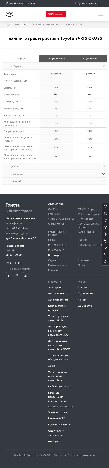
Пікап (81, 265)
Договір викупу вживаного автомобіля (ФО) (58, 330)
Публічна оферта (59, 386)
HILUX (52, 240)
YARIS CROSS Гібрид (61, 218)
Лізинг (82, 299)
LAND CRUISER (87, 231)
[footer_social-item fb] (8, 275)
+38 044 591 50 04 (17, 227)
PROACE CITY (56, 249)
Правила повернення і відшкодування (57, 396)
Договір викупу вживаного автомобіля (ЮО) (59, 345)
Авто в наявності (58, 293)
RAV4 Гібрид (85, 218)
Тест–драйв (55, 287)
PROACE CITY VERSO (90, 244)
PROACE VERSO (57, 244)
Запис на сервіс (58, 412)
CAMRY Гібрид (87, 209)
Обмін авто (85, 305)
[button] (76, 3)
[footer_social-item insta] (17, 275)
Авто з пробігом (58, 299)
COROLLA (54, 214)
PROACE (83, 240)
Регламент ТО (56, 418)
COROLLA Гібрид (88, 214)
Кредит (82, 287)
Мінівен (53, 269)
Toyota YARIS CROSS (17, 24)
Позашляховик (57, 265)
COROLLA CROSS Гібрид (88, 225)
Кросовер (84, 260)
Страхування (86, 293)
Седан (52, 260)
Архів (51, 365)
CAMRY (52, 209)
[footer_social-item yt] (25, 275)
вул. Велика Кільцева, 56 (20, 3)
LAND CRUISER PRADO (57, 233)
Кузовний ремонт (59, 424)
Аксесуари (54, 441)
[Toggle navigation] (100, 14)
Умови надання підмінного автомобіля (57, 376)
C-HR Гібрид (56, 223)
